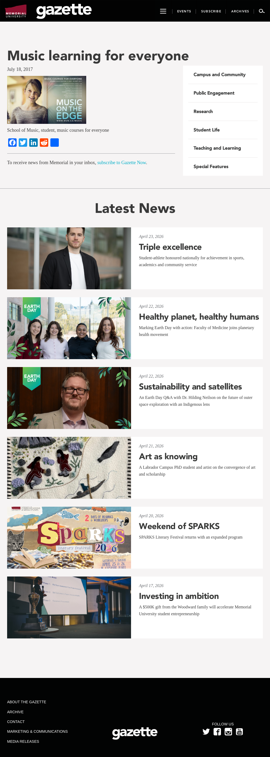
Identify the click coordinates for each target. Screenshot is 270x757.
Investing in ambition (179, 596)
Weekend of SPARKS (179, 526)
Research (203, 111)
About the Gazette (26, 702)
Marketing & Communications (37, 731)
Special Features (211, 166)
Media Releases (23, 741)
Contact (16, 722)
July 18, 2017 (20, 69)
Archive (15, 712)
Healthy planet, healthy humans (199, 316)
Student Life (207, 130)
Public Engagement (214, 93)
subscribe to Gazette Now (121, 162)
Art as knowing (168, 456)
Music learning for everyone (98, 55)
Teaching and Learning (217, 148)
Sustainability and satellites (190, 386)
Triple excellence (170, 247)
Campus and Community (219, 74)
